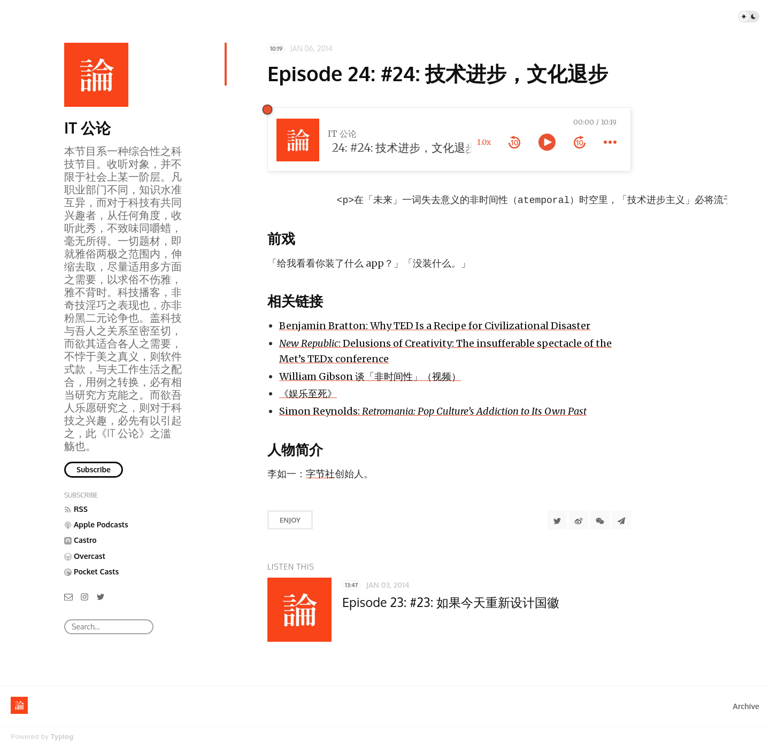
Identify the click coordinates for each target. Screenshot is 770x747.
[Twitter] (100, 596)
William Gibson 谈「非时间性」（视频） (370, 377)
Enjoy (290, 521)
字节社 (320, 475)
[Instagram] (84, 596)
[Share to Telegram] (621, 521)
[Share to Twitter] (557, 521)
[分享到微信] (600, 521)
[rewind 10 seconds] (514, 142)
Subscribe (93, 469)
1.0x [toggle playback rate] (484, 142)
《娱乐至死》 (308, 394)
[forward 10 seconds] (579, 142)
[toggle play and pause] (547, 142)
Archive (746, 706)
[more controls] (610, 142)
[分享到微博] (578, 521)
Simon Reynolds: (433, 412)
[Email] (68, 596)
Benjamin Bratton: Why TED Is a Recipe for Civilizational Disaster (434, 327)
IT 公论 (87, 127)
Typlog (61, 737)
